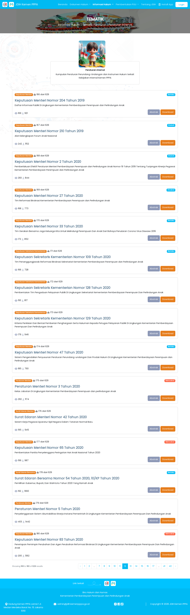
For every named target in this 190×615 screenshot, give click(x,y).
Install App (165, 4)
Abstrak (154, 112)
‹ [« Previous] (80, 566)
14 (136, 566)
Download (167, 112)
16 (148, 566)
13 (131, 566)
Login (181, 4)
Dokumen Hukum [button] (79, 4)
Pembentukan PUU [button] (126, 4)
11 (120, 566)
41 (164, 566)
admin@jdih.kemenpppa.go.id (73, 604)
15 (142, 566)
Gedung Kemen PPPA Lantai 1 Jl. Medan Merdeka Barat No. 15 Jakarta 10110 (23, 607)
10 (115, 566)
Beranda (62, 4)
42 (170, 566)
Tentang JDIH (148, 4)
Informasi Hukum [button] (102, 4)
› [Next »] (175, 566)
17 (153, 566)
